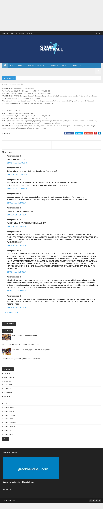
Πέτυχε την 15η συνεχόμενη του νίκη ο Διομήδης (31, 350)
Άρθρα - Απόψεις (9, 378)
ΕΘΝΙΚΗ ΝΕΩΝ (8, 433)
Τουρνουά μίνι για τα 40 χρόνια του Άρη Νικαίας (21, 359)
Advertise (5, 33)
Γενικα (44, 71)
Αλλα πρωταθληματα (13, 71)
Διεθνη (53, 71)
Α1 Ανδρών (7, 382)
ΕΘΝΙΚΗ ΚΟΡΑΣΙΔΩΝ (10, 425)
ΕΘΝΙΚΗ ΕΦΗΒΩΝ (9, 421)
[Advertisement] (51, 15)
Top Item (29, 33)
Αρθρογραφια (31, 71)
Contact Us (13, 33)
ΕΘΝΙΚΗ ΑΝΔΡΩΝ (9, 413)
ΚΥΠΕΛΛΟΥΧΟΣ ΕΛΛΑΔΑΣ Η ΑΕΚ (24, 336)
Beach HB (7, 374)
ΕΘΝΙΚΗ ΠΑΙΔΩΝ (8, 437)
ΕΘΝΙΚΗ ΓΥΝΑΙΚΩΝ (9, 417)
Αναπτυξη (77, 65)
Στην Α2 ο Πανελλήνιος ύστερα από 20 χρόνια (20, 345)
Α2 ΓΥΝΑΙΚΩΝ (8, 394)
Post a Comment (11, 313)
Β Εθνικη (6, 402)
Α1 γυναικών (8, 386)
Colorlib (12, 503)
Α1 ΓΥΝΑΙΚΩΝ (53, 65)
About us (22, 33)
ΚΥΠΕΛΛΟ (65, 65)
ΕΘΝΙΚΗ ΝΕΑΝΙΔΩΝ (9, 429)
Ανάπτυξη (7, 398)
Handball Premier (36, 65)
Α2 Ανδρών (7, 390)
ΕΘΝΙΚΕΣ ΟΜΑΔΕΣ (16, 65)
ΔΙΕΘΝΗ (6, 405)
